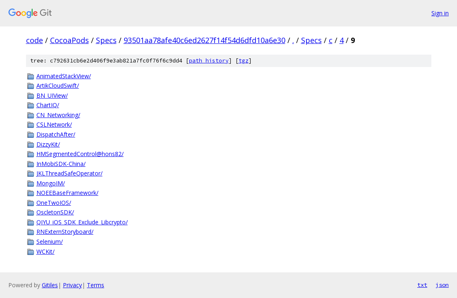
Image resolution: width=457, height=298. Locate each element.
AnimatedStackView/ (63, 76)
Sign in (440, 13)
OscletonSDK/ (55, 212)
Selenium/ (49, 241)
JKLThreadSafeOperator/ (69, 173)
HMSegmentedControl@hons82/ (80, 154)
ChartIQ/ (47, 105)
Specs (106, 40)
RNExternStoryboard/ (64, 232)
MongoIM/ (50, 183)
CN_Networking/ (58, 115)
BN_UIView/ (52, 95)
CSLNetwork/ (54, 124)
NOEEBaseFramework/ (67, 193)
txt (422, 284)
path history (209, 60)
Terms (95, 285)
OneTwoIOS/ (53, 203)
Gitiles (50, 285)
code (34, 40)
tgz (244, 60)
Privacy (72, 285)
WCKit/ (45, 251)
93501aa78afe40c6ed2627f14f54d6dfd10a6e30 (204, 40)
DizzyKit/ (48, 144)
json (442, 284)
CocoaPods (69, 40)
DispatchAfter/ (55, 134)
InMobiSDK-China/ (61, 164)
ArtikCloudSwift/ (57, 85)
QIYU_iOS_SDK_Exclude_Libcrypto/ (82, 222)
